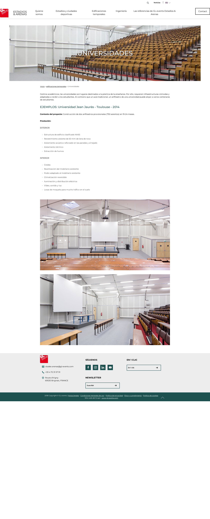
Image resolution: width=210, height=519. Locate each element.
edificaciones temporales (56, 86)
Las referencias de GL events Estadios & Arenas (155, 13)
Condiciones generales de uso (92, 396)
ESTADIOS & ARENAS (20, 13)
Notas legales (73, 396)
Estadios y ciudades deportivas (66, 13)
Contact (202, 11)
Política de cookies (150, 396)
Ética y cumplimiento (133, 396)
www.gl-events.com (110, 398)
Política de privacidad (114, 396)
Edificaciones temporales (99, 13)
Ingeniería (121, 11)
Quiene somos (39, 13)
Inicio (42, 86)
